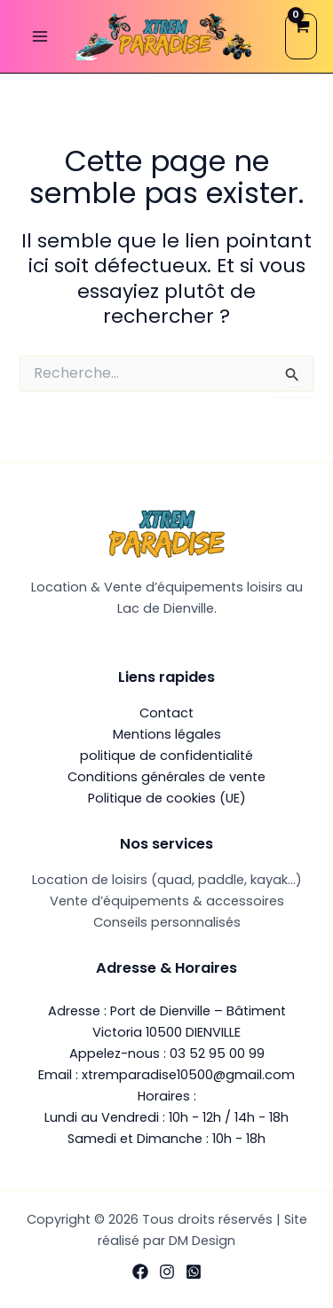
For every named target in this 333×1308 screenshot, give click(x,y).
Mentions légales (167, 734)
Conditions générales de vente (166, 777)
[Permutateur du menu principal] (40, 36)
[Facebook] (140, 1272)
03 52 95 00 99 (217, 1053)
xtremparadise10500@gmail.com (188, 1075)
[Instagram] (167, 1272)
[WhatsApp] (194, 1272)
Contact (166, 713)
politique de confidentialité (166, 755)
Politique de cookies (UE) (167, 798)
